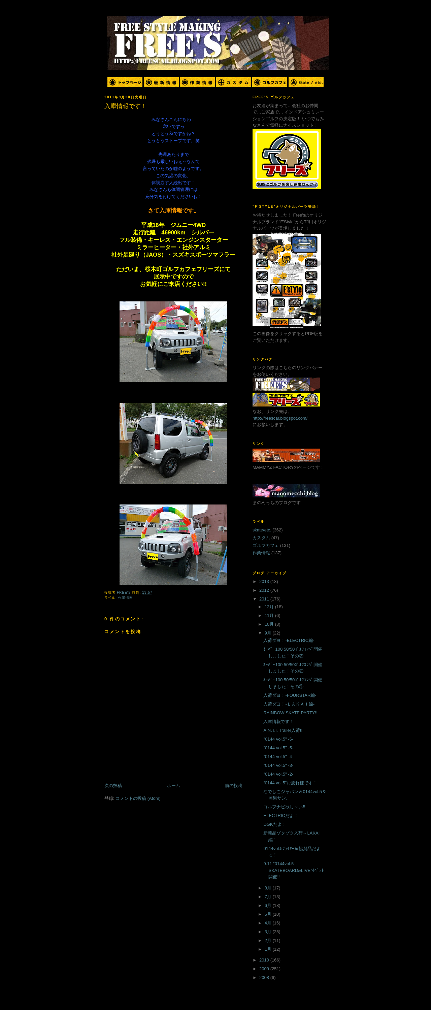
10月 (270, 624)
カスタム (261, 537)
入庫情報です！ (278, 721)
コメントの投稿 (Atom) (138, 798)
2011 (264, 598)
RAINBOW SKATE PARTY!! (290, 712)
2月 (269, 940)
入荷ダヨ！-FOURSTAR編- (289, 695)
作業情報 (125, 597)
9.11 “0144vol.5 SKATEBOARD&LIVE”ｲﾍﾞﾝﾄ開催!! (293, 870)
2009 (264, 968)
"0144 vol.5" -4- (278, 756)
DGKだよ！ (274, 824)
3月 (269, 931)
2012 (264, 590)
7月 (269, 896)
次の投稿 (113, 785)
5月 (269, 914)
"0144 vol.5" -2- (278, 774)
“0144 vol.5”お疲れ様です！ (290, 782)
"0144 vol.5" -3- (278, 765)
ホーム (173, 785)
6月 (269, 905)
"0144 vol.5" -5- (278, 747)
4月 (269, 922)
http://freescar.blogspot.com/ (280, 418)
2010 (264, 960)
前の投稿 (233, 785)
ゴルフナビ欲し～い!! (284, 806)
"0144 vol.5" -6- (278, 739)
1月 (269, 949)
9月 (269, 633)
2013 (264, 581)
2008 (264, 977)
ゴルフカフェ (266, 545)
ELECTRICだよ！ (280, 815)
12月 (270, 606)
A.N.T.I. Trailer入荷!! (282, 730)
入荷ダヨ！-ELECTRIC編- (288, 640)
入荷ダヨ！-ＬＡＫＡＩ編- (288, 704)
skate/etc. (262, 529)
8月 (269, 887)
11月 (270, 615)
